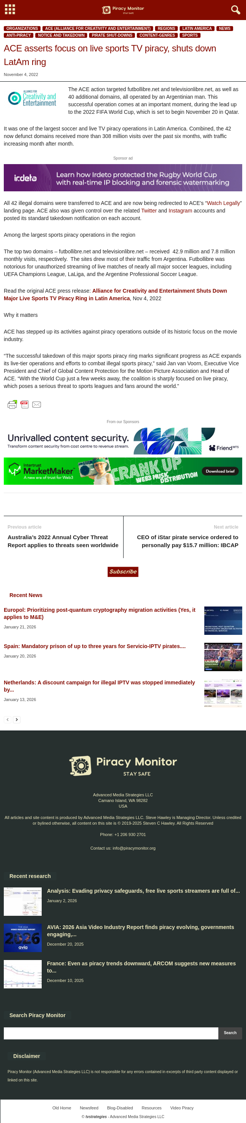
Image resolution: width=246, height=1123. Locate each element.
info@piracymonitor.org (134, 848)
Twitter (149, 211)
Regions (166, 28)
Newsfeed (89, 1108)
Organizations (22, 28)
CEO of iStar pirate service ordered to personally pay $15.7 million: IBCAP (187, 541)
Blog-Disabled (120, 1108)
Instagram (180, 211)
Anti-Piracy (18, 35)
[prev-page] (7, 719)
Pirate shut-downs (112, 35)
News (224, 28)
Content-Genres (157, 35)
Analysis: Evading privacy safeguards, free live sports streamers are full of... (143, 891)
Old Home (61, 1108)
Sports (190, 35)
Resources (152, 1108)
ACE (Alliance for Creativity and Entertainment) (97, 28)
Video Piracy (182, 1108)
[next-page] (16, 719)
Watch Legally (223, 203)
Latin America (197, 28)
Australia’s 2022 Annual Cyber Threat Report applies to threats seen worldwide (63, 541)
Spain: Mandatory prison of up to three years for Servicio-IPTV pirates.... (95, 646)
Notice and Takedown (61, 35)
